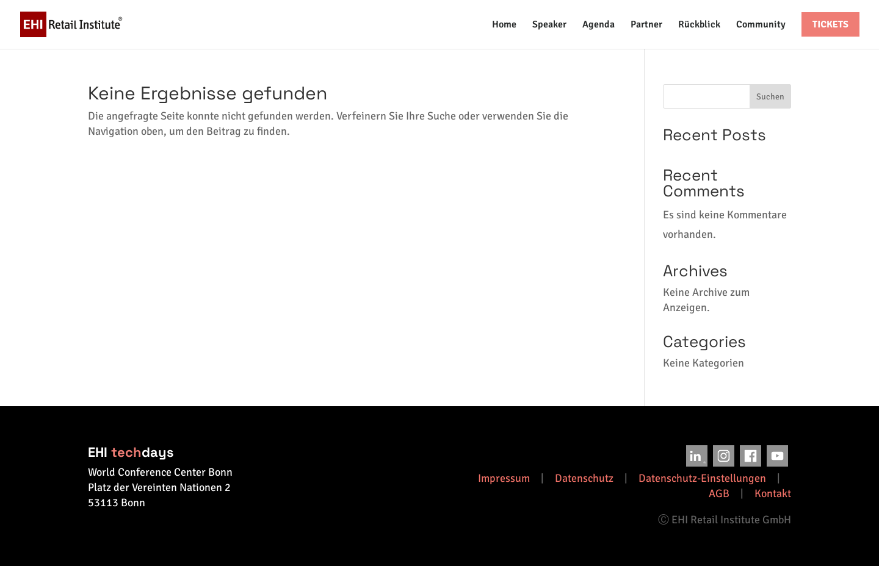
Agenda (598, 25)
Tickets (830, 24)
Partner (646, 25)
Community (761, 25)
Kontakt (772, 493)
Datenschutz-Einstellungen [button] (702, 478)
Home (504, 25)
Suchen (770, 96)
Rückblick (699, 25)
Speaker (549, 25)
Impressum (504, 478)
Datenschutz (584, 478)
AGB (719, 493)
